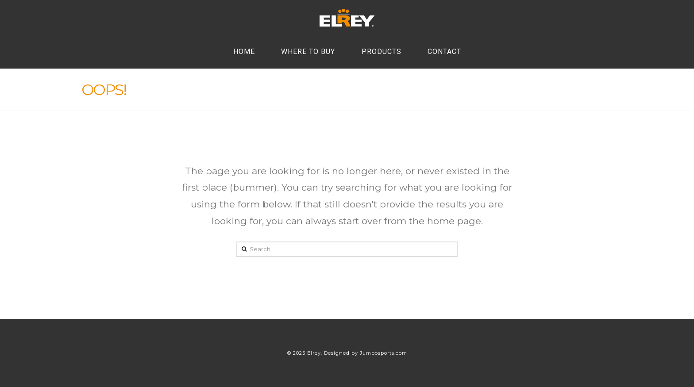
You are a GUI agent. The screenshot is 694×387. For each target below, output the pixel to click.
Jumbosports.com (383, 353)
